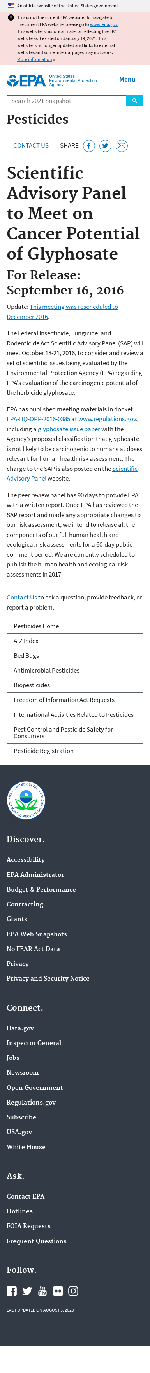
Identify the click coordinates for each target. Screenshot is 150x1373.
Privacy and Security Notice (48, 979)
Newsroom (23, 1073)
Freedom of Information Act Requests (64, 699)
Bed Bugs (26, 655)
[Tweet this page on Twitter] (105, 146)
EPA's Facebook (12, 1291)
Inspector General (34, 1043)
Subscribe (21, 1117)
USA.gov (19, 1132)
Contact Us (31, 145)
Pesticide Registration (44, 750)
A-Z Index (26, 640)
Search (134, 100)
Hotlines (20, 1211)
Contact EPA (25, 1197)
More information (34, 59)
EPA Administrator (35, 875)
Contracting (25, 904)
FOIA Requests (29, 1226)
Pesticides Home (36, 626)
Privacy (18, 964)
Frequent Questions (37, 1241)
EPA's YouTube (42, 1291)
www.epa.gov (104, 24)
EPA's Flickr (58, 1291)
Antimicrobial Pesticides (46, 670)
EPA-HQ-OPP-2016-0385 (38, 419)
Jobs (13, 1058)
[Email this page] (122, 146)
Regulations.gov (31, 1102)
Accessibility (26, 860)
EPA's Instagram (73, 1291)
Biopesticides (32, 685)
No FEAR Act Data (33, 949)
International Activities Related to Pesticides (74, 714)
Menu (127, 79)
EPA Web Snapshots (37, 934)
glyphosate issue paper (69, 429)
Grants (17, 919)
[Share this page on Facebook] (89, 146)
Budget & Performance (41, 890)
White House (26, 1147)
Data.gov (20, 1028)
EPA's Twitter (27, 1291)
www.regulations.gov (107, 419)
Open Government (35, 1088)
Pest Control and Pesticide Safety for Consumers (63, 732)
